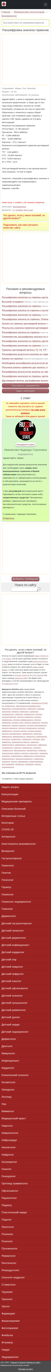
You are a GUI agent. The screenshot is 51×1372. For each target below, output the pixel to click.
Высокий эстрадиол (13, 302)
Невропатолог (9, 1132)
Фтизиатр (7, 1342)
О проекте (22, 1362)
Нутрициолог (9, 1161)
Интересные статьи (13, 816)
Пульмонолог (9, 1248)
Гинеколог (7, 894)
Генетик (6, 872)
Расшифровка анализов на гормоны (21, 306)
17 (13, 210)
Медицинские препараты (16, 801)
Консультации (9, 794)
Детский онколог (11, 981)
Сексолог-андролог (13, 1277)
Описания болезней (13, 808)
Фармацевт (8, 1313)
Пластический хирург (14, 1212)
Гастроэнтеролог (11, 858)
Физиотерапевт (10, 1320)
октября (19, 210)
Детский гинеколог (12, 930)
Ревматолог (8, 1255)
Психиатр (7, 1234)
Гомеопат (7, 908)
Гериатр (6, 887)
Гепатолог (7, 879)
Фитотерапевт (9, 1328)
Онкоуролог (8, 1176)
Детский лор (8, 959)
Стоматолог (8, 1284)
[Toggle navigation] (45, 4)
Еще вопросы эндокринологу (25, 385)
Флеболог (7, 1335)
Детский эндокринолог (14, 1031)
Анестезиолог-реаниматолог (18, 843)
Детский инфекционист (15, 945)
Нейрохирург (9, 1140)
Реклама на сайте (25, 1369)
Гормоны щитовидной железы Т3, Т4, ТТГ (24, 350)
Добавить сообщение (25, 578)
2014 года (28, 210)
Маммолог (7, 1111)
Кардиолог (7, 1067)
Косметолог (8, 1082)
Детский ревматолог (13, 1010)
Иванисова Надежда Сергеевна (25, 450)
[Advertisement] (25, 59)
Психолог (7, 1241)
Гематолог (7, 865)
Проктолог (7, 1226)
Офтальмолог (9, 1190)
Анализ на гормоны (12, 358)
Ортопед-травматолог (14, 1183)
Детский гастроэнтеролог (16, 923)
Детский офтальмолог (14, 988)
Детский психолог (12, 995)
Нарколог (7, 1125)
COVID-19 (7, 829)
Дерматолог (8, 916)
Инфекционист (10, 1060)
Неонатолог (8, 1147)
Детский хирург (10, 1024)
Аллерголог (8, 836)
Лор (3, 1104)
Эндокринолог (9, 16)
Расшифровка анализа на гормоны (21, 332)
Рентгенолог (8, 1263)
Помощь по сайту (33, 1362)
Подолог (6, 1219)
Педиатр (6, 1205)
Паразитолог (9, 1198)
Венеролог (7, 851)
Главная (5, 12)
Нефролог (7, 1154)
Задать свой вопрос (25, 391)
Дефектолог (8, 1039)
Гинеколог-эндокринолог (16, 901)
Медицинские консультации (29, 12)
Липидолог (7, 1089)
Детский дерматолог (13, 937)
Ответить (8, 518)
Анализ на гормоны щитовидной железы (24, 323)
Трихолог (7, 1299)
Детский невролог (12, 966)
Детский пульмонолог (14, 1002)
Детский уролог (10, 1017)
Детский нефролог (12, 973)
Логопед (6, 1096)
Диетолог (7, 1046)
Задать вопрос (10, 787)
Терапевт (7, 1292)
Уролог (5, 1306)
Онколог (6, 1169)
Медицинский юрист (13, 1118)
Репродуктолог (10, 1270)
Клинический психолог (15, 1075)
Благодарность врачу (25, 445)
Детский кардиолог (12, 952)
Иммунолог (8, 1053)
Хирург (5, 1349)
